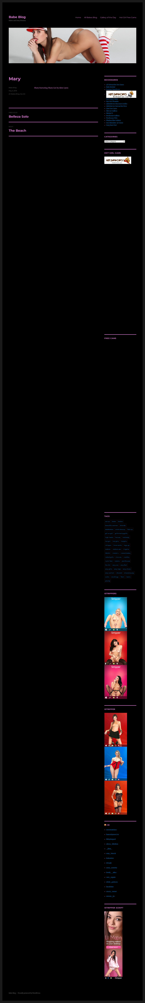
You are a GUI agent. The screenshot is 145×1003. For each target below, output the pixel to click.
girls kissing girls (121, 533)
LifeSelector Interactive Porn (116, 106)
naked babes (125, 553)
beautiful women (111, 525)
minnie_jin (110, 896)
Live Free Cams (111, 109)
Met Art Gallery (111, 111)
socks (107, 577)
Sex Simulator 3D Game (114, 123)
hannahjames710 (112, 834)
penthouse (126, 561)
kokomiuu (110, 858)
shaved (119, 573)
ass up (107, 521)
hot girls (116, 541)
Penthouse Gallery (112, 116)
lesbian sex (117, 549)
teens (128, 577)
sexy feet (124, 565)
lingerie (126, 549)
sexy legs (117, 569)
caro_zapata (110, 877)
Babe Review (110, 87)
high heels (109, 537)
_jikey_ (109, 849)
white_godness (112, 882)
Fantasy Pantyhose (113, 89)
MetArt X (109, 113)
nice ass (118, 557)
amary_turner (111, 891)
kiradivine (110, 887)
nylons (117, 561)
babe (114, 521)
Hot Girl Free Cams (127, 17)
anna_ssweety (111, 868)
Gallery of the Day (108, 17)
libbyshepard (111, 839)
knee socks (118, 545)
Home (78, 17)
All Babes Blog (90, 17)
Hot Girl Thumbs (112, 101)
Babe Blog (17, 17)
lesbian (108, 549)
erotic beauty (120, 529)
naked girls (109, 557)
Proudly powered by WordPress (29, 993)
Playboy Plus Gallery (113, 120)
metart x (115, 553)
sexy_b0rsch (111, 853)
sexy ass (115, 565)
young (107, 581)
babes (120, 521)
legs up (126, 545)
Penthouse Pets (111, 118)
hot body (126, 537)
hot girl (107, 541)
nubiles (126, 557)
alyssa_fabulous (112, 844)
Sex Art (22, 94)
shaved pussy (129, 573)
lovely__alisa (111, 872)
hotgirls (124, 541)
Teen (122, 577)
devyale (109, 863)
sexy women (109, 573)
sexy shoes (127, 569)
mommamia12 (111, 830)
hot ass (117, 537)
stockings (114, 577)
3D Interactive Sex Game (115, 85)
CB (108, 825)
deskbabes (109, 529)
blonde (123, 525)
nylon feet (108, 561)
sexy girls (108, 569)
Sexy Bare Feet (111, 125)
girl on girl (109, 533)
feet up (130, 529)
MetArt (107, 553)
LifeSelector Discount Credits (116, 104)
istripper (108, 545)
